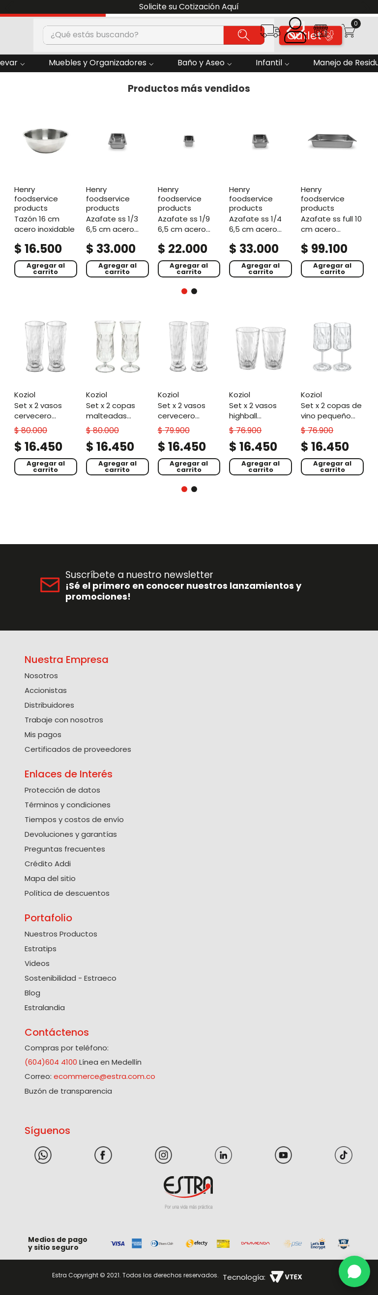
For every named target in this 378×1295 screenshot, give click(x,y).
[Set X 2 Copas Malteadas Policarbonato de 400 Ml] (117, 396)
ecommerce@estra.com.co (104, 1076)
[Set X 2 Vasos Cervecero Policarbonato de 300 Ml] (189, 396)
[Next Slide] (367, 7)
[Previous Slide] (11, 7)
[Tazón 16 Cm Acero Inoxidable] (45, 194)
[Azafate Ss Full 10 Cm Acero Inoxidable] (332, 194)
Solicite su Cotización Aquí (189, 6)
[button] (270, 34)
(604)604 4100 (51, 1062)
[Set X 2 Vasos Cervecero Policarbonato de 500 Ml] (45, 396)
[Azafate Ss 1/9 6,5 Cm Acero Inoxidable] (189, 194)
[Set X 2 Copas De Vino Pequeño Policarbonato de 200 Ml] (332, 396)
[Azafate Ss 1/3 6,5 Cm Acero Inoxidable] (117, 194)
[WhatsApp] (354, 1271)
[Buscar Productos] (244, 35)
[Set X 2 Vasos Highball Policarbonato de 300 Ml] (260, 396)
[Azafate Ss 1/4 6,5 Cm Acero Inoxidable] (260, 194)
